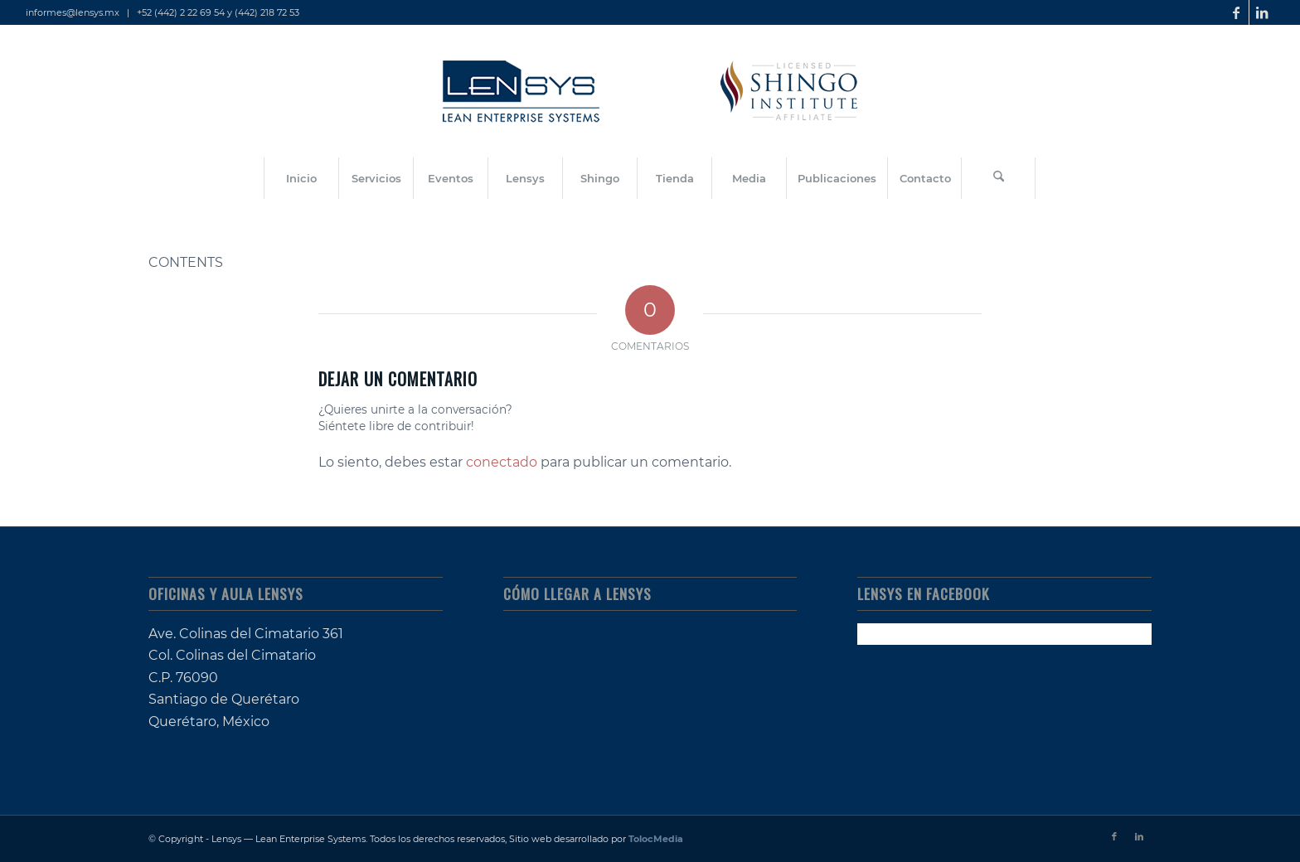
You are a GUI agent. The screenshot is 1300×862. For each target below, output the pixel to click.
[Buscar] (998, 178)
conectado (501, 462)
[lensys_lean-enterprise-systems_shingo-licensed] (650, 91)
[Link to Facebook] (1237, 12)
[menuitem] (301, 178)
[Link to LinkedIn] (1261, 12)
